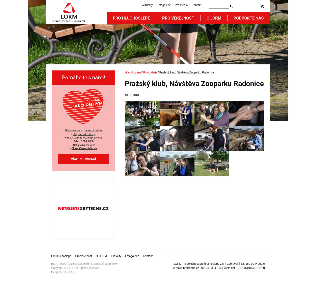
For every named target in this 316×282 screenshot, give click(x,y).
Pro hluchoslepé (131, 18)
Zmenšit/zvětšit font (262, 6)
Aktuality (147, 5)
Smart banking (74, 137)
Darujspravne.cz (93, 137)
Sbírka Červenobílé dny (84, 148)
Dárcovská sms (73, 130)
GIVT (77, 140)
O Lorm (214, 18)
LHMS (72, 272)
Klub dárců (88, 140)
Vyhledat (231, 6)
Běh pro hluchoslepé (84, 145)
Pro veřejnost (178, 18)
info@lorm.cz (191, 268)
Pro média (181, 5)
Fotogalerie (164, 5)
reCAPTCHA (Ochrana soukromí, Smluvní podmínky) (84, 263)
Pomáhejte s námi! (83, 77)
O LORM (101, 256)
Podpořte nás (249, 18)
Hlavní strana (133, 72)
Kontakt (196, 5)
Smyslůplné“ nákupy (85, 134)
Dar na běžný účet (93, 130)
